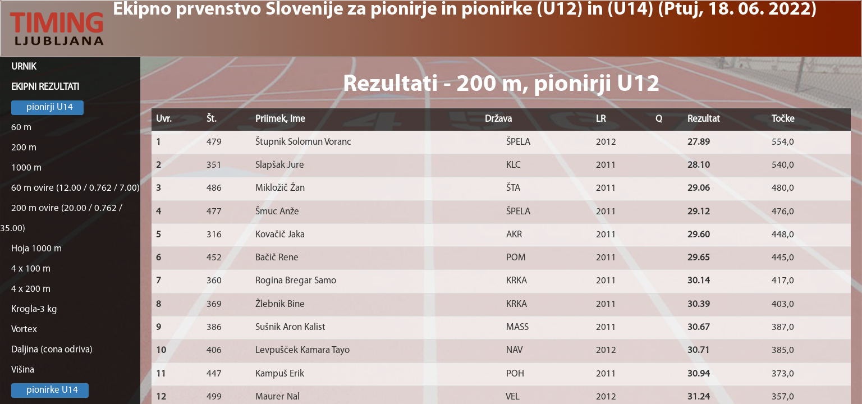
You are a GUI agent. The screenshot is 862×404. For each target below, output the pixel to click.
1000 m (26, 168)
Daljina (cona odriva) (52, 350)
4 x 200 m (31, 289)
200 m (23, 148)
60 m (21, 127)
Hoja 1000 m (36, 249)
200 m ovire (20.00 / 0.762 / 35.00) (61, 218)
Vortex (24, 329)
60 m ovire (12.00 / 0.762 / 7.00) (75, 188)
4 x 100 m (31, 269)
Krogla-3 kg (34, 309)
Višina (22, 370)
